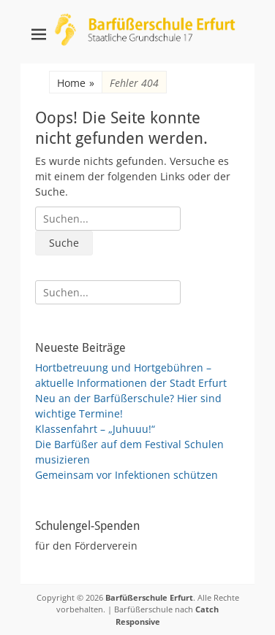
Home (75, 83)
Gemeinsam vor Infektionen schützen (126, 475)
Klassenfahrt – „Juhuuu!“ (95, 429)
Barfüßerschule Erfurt (149, 597)
